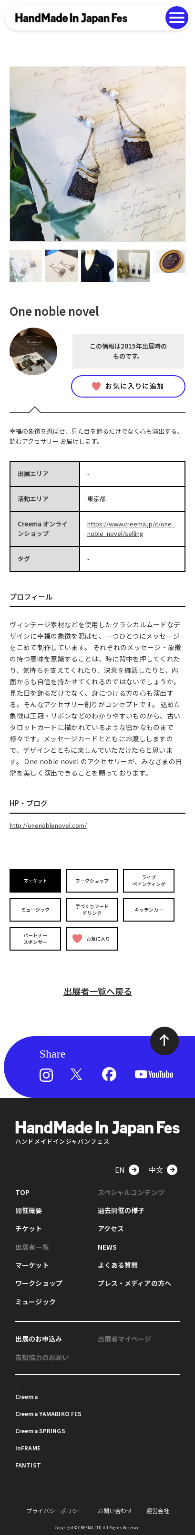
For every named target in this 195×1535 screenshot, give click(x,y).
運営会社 (157, 1510)
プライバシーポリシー (54, 1510)
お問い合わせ (115, 1510)
